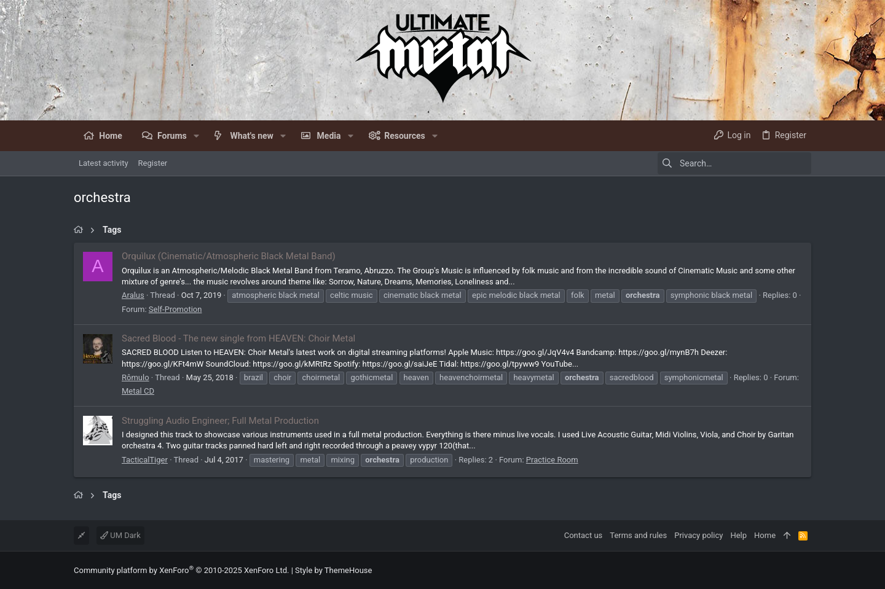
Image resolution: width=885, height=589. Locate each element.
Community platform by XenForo (181, 570)
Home (765, 535)
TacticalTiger (145, 459)
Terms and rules (638, 535)
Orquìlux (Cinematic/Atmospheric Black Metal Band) (229, 256)
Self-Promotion (175, 309)
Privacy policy (698, 535)
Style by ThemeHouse (333, 570)
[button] (196, 136)
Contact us (583, 535)
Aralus (133, 295)
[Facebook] (805, 570)
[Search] (734, 163)
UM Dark (120, 535)
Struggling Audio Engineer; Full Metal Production (220, 420)
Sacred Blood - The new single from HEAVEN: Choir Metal (238, 338)
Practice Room (552, 459)
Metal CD (138, 391)
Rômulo (135, 377)
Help (738, 535)
